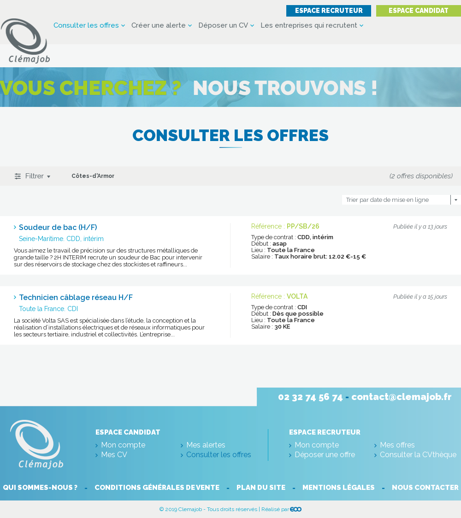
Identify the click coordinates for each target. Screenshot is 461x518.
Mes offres (397, 445)
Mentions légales (338, 487)
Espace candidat (419, 10)
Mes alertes (205, 445)
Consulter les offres (86, 25)
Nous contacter (425, 487)
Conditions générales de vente (157, 487)
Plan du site (260, 487)
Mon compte (123, 445)
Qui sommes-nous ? (40, 487)
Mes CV (114, 454)
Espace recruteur (329, 10)
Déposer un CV (223, 25)
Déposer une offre (325, 454)
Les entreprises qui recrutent (308, 25)
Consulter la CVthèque (418, 454)
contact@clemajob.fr (401, 396)
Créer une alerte (158, 25)
